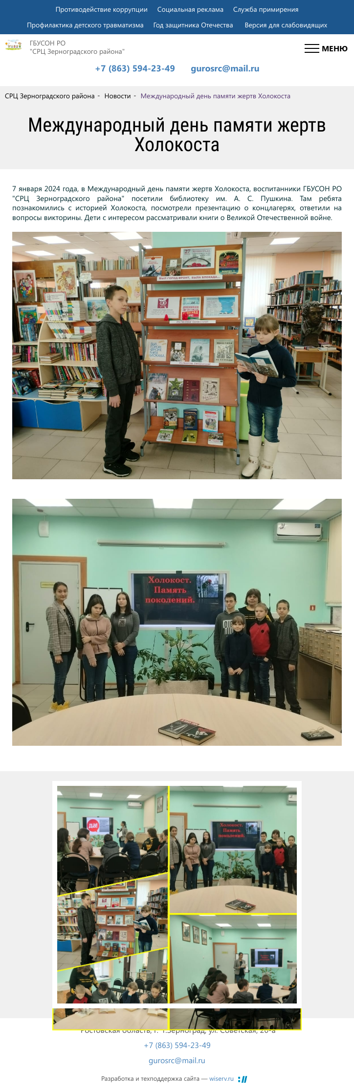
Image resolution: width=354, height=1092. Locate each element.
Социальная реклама (190, 9)
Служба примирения (266, 9)
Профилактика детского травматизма (85, 24)
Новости (117, 96)
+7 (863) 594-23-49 (134, 68)
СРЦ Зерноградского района (50, 96)
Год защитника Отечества (193, 24)
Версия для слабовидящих (285, 24)
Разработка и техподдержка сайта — (167, 1078)
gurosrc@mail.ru (225, 68)
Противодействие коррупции (101, 9)
